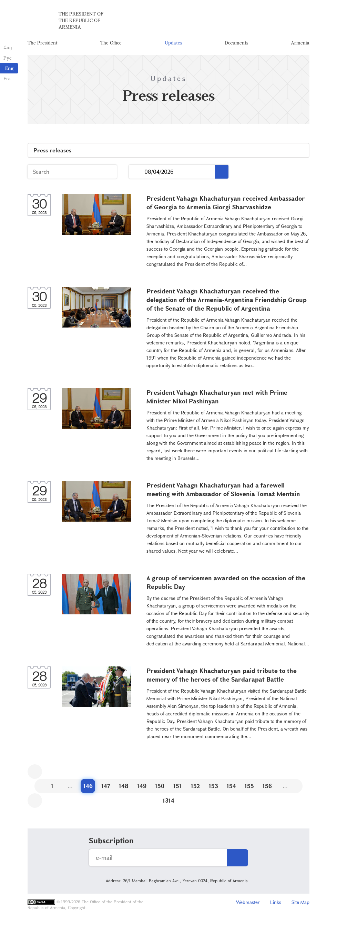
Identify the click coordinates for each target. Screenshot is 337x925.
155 (249, 786)
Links (275, 902)
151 (177, 786)
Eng (9, 68)
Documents (236, 43)
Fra (7, 78)
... (136, 172)
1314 (168, 801)
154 (231, 786)
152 (195, 786)
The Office (111, 43)
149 (141, 786)
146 (88, 786)
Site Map (300, 902)
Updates (173, 43)
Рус (7, 57)
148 (124, 786)
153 (213, 786)
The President (43, 43)
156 (267, 786)
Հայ (7, 47)
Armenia (300, 43)
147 (105, 786)
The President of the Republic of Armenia (81, 20)
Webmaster (248, 902)
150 (159, 786)
